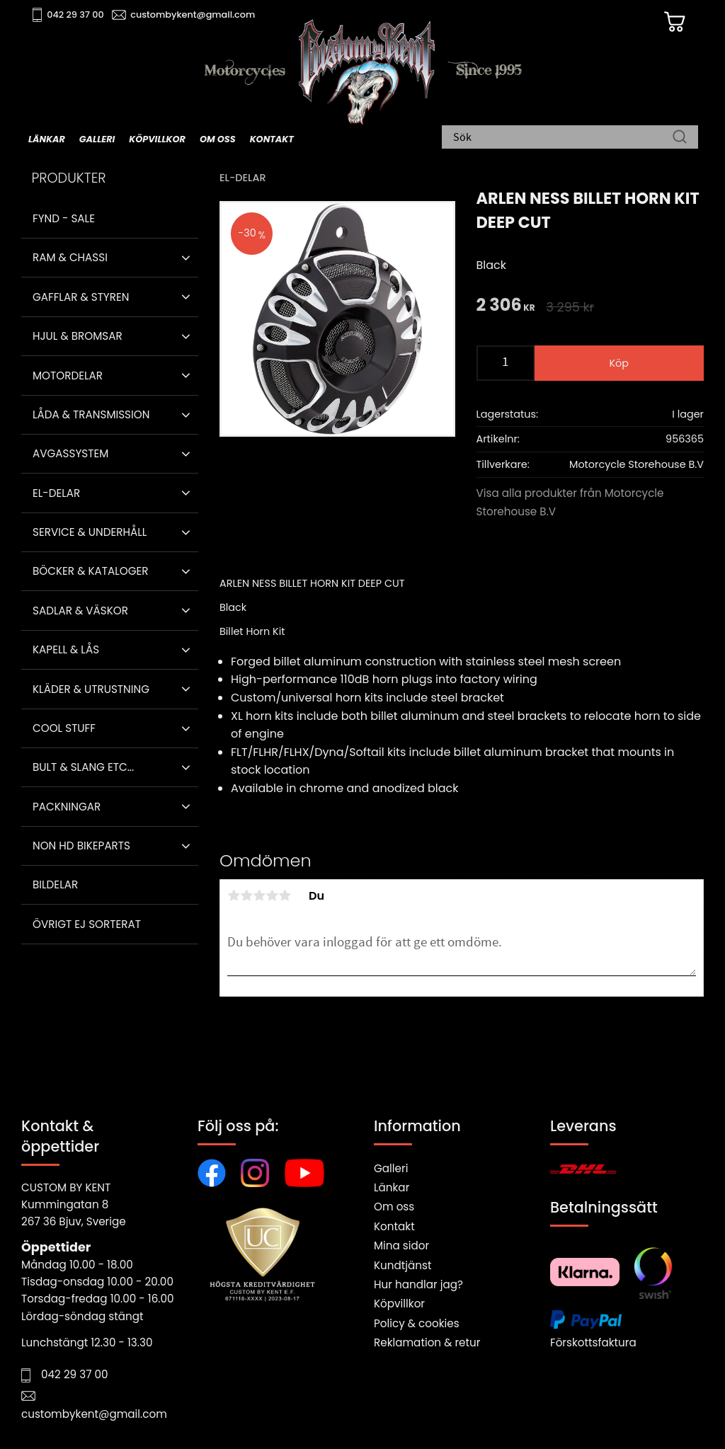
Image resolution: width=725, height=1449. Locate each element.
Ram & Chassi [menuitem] (70, 257)
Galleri (391, 1168)
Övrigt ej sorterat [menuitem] (87, 924)
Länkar (391, 1187)
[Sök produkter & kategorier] (563, 138)
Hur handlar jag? (418, 1284)
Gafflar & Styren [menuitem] (81, 297)
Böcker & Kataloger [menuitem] (91, 570)
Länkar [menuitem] (46, 139)
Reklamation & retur (427, 1342)
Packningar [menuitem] (67, 806)
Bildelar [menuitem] (55, 884)
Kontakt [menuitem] (272, 139)
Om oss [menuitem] (218, 139)
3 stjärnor (259, 895)
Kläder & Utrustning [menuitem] (91, 689)
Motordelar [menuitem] (68, 375)
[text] (505, 306)
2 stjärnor (246, 895)
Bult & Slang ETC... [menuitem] (83, 767)
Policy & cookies (416, 1323)
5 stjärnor (284, 895)
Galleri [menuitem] (97, 139)
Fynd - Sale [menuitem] (64, 218)
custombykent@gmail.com (192, 14)
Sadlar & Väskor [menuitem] (80, 610)
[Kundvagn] (674, 22)
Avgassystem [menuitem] (70, 453)
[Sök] (680, 138)
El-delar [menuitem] (56, 493)
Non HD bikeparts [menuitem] (81, 845)
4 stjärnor (272, 895)
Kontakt (394, 1226)
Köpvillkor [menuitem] (157, 139)
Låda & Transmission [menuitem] (91, 414)
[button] (185, 258)
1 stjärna (233, 895)
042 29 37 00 (75, 14)
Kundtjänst (403, 1265)
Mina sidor (401, 1245)
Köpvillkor (399, 1303)
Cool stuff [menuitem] (64, 728)
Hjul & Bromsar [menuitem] (77, 335)
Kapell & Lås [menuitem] (66, 649)
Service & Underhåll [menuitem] (90, 532)
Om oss (394, 1206)
